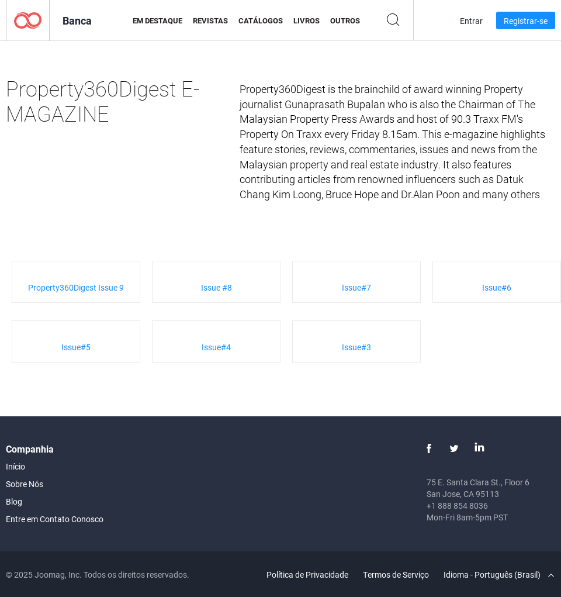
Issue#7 (356, 287)
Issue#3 (356, 347)
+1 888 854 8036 (457, 505)
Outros (345, 20)
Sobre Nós (24, 483)
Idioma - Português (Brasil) (499, 574)
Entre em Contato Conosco (54, 518)
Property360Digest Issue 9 (76, 287)
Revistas (210, 20)
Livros (306, 20)
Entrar (471, 20)
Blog (14, 501)
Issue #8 (216, 287)
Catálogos (260, 20)
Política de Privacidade (307, 574)
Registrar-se (526, 20)
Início (15, 466)
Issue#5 (76, 347)
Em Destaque (157, 20)
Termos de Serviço (396, 574)
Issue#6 (496, 287)
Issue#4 (216, 347)
